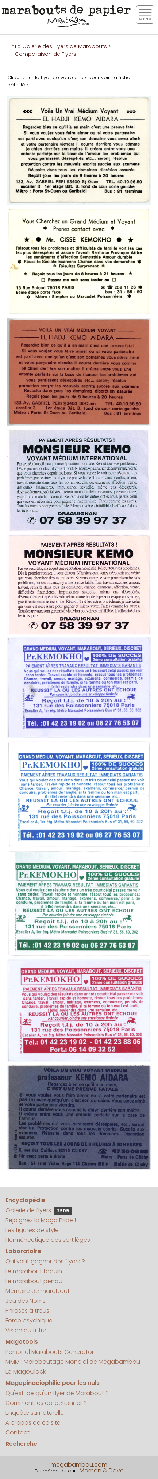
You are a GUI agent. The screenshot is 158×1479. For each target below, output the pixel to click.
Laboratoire (23, 1251)
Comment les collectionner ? (46, 1403)
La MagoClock (25, 1371)
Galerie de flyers (38, 1210)
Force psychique (29, 1320)
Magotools (21, 1341)
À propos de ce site (33, 1422)
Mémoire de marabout (37, 1291)
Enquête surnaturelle (34, 1413)
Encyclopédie (25, 1200)
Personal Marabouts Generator (49, 1352)
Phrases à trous (27, 1310)
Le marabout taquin (33, 1271)
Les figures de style (32, 1230)
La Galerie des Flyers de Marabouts (61, 46)
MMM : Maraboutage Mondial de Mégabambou (72, 1362)
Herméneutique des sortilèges (47, 1240)
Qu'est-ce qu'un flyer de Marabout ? (57, 1393)
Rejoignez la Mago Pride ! (40, 1220)
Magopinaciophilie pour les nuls (52, 1383)
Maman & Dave (102, 1470)
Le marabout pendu (33, 1281)
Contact (17, 1432)
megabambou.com (79, 1464)
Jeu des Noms (25, 1301)
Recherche (21, 1444)
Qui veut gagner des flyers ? (45, 1261)
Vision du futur (25, 1330)
